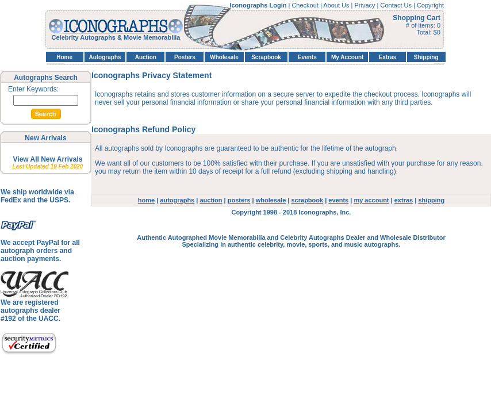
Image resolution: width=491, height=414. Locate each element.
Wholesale (224, 57)
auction (211, 200)
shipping (431, 200)
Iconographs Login (258, 5)
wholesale (271, 200)
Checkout (305, 5)
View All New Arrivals (48, 159)
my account (371, 200)
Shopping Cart (416, 18)
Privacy (365, 5)
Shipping (426, 57)
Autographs (105, 57)
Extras (388, 57)
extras (403, 200)
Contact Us (397, 5)
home (146, 200)
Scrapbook (266, 57)
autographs (177, 200)
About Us (337, 5)
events (338, 200)
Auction (145, 57)
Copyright (430, 5)
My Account (347, 57)
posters (239, 200)
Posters (184, 57)
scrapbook (307, 200)
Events (307, 57)
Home (64, 57)
